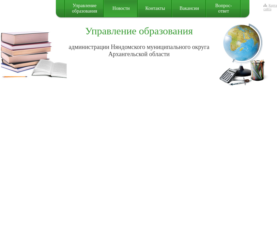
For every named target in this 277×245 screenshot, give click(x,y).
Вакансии (189, 8)
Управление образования (84, 8)
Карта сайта (270, 7)
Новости (121, 8)
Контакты (155, 8)
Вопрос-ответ (223, 8)
